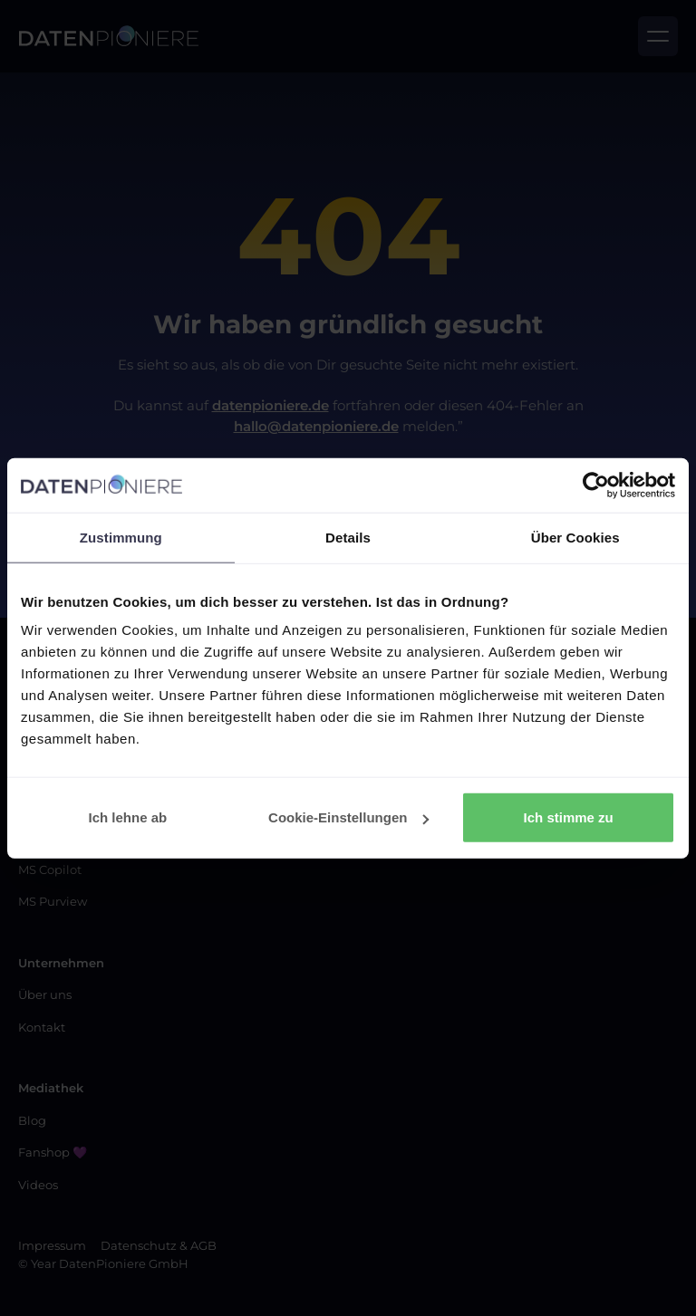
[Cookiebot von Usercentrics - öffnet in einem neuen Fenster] (596, 484)
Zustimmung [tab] (121, 536)
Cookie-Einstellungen (348, 817)
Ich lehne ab (127, 817)
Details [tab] (348, 536)
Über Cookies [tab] (575, 536)
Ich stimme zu (569, 817)
